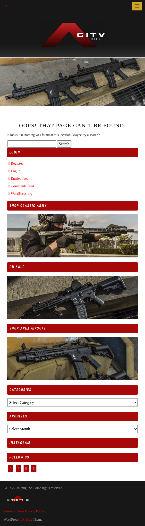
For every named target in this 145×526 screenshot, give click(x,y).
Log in (16, 171)
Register (17, 163)
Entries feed (20, 178)
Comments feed (22, 186)
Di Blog (25, 519)
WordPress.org (22, 193)
